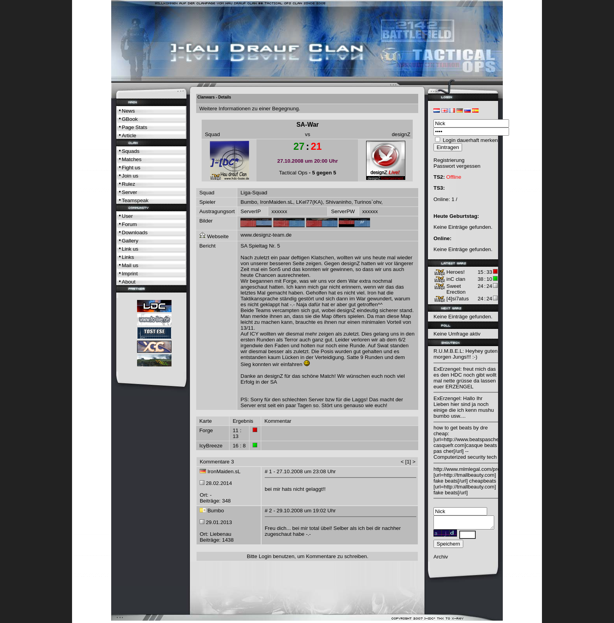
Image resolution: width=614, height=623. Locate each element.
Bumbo (248, 202)
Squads (130, 151)
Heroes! (455, 272)
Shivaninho (338, 202)
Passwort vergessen (456, 166)
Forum (129, 224)
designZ (401, 134)
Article (129, 135)
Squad (212, 134)
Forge (206, 430)
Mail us (130, 265)
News (128, 111)
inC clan (455, 279)
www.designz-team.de (265, 235)
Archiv (440, 559)
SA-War (307, 124)
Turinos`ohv (367, 202)
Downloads (135, 232)
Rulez (128, 184)
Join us (130, 176)
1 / (454, 199)
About (128, 282)
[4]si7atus (457, 299)
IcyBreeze (210, 446)
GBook (130, 119)
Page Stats (134, 127)
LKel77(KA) (309, 202)
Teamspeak (135, 200)
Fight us (131, 168)
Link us (130, 249)
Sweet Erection (456, 289)
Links (128, 257)
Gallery (130, 241)
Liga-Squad (253, 193)
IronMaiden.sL (276, 202)
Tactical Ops (293, 173)
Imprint (130, 273)
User (127, 216)
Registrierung (448, 160)
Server (129, 192)
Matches (131, 159)
